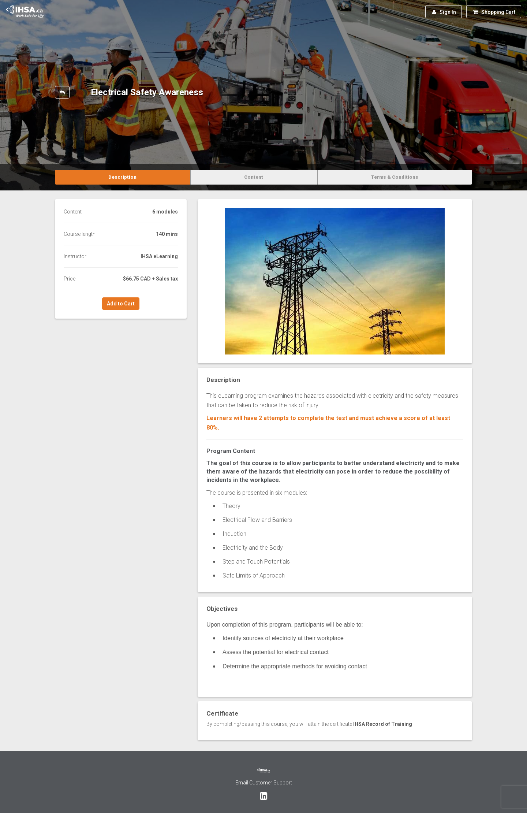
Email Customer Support (263, 783)
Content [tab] (253, 177)
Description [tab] (122, 177)
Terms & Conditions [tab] (394, 177)
